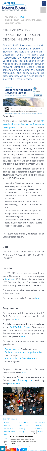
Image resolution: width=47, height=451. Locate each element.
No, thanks (23, 446)
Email (24, 372)
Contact (7, 425)
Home (21, 16)
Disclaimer (23, 425)
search (44, 3)
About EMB (9, 428)
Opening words (12, 349)
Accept (13, 446)
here (37, 298)
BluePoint (9, 279)
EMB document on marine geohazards (23, 352)
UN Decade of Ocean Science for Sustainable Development (23, 124)
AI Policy (38, 428)
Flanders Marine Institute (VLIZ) (38, 450)
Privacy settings (33, 432)
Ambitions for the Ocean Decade (20, 358)
